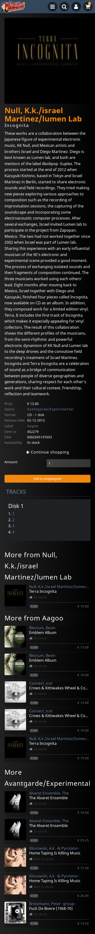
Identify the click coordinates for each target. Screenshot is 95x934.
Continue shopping (47, 452)
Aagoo (32, 426)
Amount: (11, 462)
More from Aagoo (34, 617)
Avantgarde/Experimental (50, 409)
